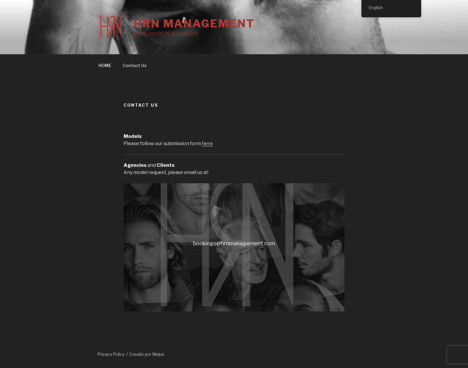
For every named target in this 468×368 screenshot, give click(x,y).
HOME (104, 65)
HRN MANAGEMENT (194, 23)
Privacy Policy (110, 354)
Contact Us (135, 65)
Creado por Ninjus (146, 354)
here (207, 143)
